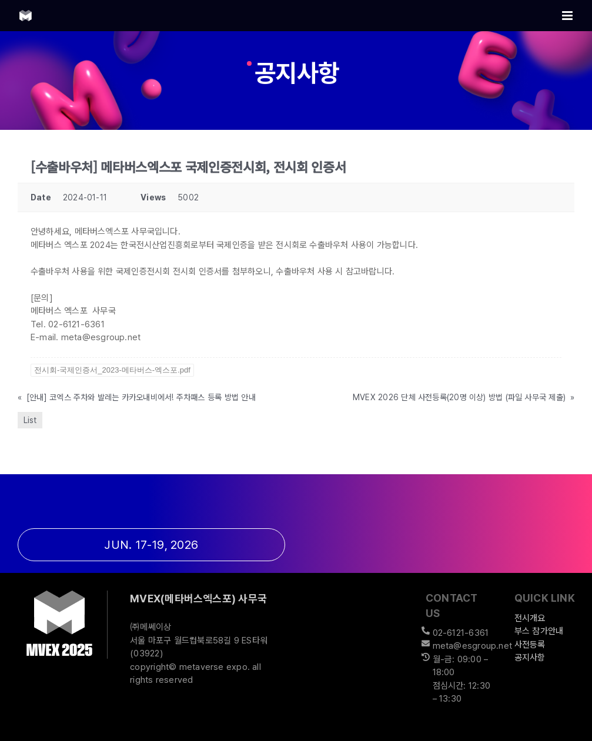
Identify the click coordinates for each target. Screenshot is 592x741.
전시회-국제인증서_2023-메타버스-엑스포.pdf (112, 370)
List (30, 420)
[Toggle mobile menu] (568, 15)
